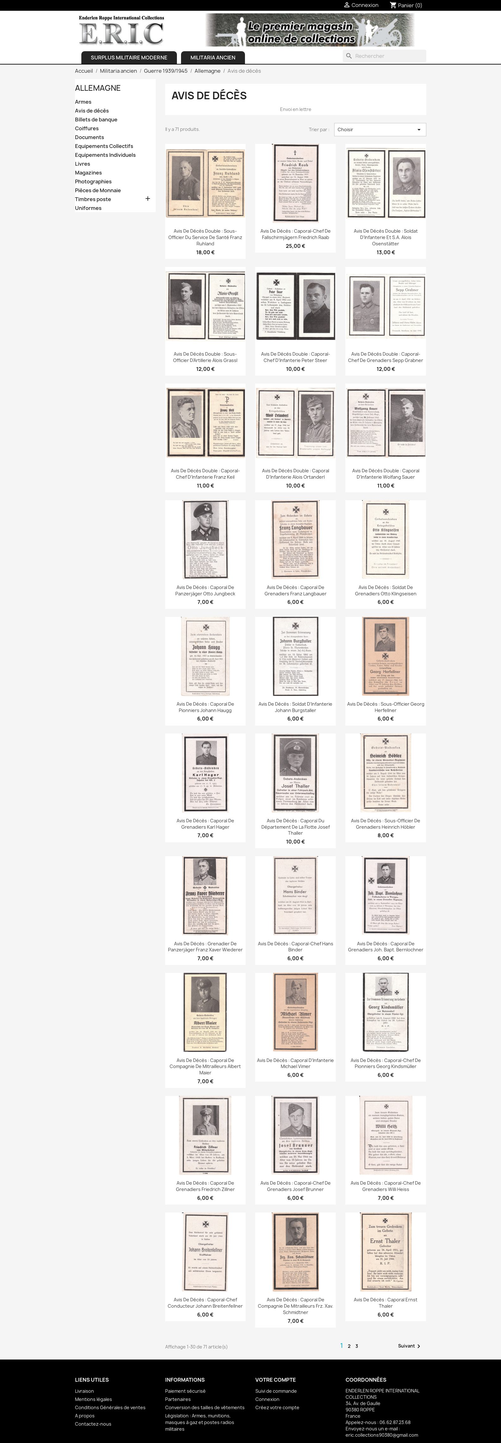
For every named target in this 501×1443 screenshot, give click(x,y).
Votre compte (275, 1379)
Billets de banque (96, 119)
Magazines (88, 172)
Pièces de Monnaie (98, 190)
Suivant (410, 1346)
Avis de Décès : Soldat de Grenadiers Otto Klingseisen (385, 590)
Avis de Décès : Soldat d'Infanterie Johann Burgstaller (295, 707)
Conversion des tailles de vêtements (205, 1407)
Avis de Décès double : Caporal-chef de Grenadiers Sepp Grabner (385, 357)
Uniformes (88, 208)
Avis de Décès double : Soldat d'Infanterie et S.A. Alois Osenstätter (386, 237)
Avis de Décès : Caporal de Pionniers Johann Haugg (205, 707)
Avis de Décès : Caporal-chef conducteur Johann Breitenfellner (205, 1303)
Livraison (84, 1391)
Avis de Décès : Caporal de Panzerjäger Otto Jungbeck (205, 590)
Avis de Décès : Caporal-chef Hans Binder (295, 947)
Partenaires (178, 1399)
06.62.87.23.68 (394, 1422)
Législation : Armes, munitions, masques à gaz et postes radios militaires (199, 1422)
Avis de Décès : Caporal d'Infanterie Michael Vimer (295, 1063)
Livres (82, 164)
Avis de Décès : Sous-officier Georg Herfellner (385, 707)
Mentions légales (93, 1399)
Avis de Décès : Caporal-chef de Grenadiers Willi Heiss (386, 1186)
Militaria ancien (213, 57)
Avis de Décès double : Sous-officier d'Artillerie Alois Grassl (205, 357)
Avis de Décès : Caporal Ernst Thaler (385, 1303)
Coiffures (87, 128)
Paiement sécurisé (185, 1391)
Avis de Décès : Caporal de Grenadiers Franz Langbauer (296, 590)
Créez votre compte (277, 1407)
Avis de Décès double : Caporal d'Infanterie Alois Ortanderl (295, 474)
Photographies (93, 181)
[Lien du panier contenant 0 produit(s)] (406, 5)
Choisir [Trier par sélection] (380, 129)
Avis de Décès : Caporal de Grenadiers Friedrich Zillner (205, 1186)
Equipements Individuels (105, 155)
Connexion (267, 1399)
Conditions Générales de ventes (110, 1407)
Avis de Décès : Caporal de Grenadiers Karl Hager (205, 824)
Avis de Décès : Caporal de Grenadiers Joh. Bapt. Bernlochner (385, 947)
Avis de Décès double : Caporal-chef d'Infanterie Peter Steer (295, 357)
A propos (85, 1416)
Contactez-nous (93, 1424)
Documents (89, 137)
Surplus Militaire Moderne (129, 57)
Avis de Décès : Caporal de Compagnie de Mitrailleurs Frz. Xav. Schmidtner (295, 1306)
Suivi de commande (276, 1391)
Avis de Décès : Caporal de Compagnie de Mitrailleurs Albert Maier (205, 1066)
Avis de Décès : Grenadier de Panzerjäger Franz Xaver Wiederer (205, 947)
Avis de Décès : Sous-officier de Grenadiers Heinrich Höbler (385, 824)
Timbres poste (93, 199)
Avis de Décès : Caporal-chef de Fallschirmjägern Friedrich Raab (295, 234)
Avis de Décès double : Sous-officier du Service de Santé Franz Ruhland (205, 237)
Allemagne (98, 88)
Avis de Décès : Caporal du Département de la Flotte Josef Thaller (295, 827)
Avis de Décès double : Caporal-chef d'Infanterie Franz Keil (205, 474)
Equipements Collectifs (104, 146)
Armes (83, 102)
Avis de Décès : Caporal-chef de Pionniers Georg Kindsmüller (386, 1063)
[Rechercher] (384, 56)
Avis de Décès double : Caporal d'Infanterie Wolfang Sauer (385, 474)
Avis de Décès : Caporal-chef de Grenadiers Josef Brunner (295, 1186)
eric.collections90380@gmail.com (382, 1435)
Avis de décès (92, 110)
